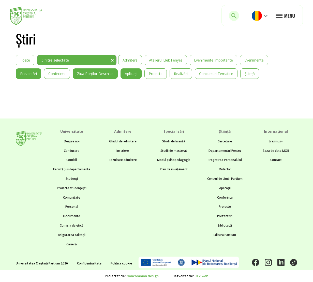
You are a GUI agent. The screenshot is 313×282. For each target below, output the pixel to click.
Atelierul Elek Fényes (166, 60)
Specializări (173, 131)
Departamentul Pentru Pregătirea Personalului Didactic (225, 160)
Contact (276, 160)
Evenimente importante (213, 60)
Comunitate (71, 197)
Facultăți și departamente (71, 169)
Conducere (71, 151)
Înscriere (122, 151)
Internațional (276, 131)
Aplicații (131, 73)
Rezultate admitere (123, 160)
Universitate (71, 131)
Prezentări (28, 73)
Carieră (71, 244)
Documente (71, 216)
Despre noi (72, 141)
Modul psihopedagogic (173, 160)
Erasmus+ (276, 141)
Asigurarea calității (71, 235)
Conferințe (57, 73)
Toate (25, 60)
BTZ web (201, 276)
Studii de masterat (173, 151)
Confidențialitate (89, 263)
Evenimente (254, 60)
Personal (71, 206)
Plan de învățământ (174, 169)
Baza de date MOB (276, 151)
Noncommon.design (142, 276)
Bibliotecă (225, 225)
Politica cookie (121, 263)
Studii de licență (173, 141)
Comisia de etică (71, 225)
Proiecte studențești (71, 188)
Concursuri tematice (216, 73)
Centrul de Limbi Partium (225, 178)
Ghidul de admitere (123, 141)
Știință (250, 73)
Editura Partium (225, 235)
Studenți (72, 178)
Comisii (71, 160)
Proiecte (155, 73)
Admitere (130, 60)
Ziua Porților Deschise (95, 73)
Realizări (181, 73)
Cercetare (225, 141)
